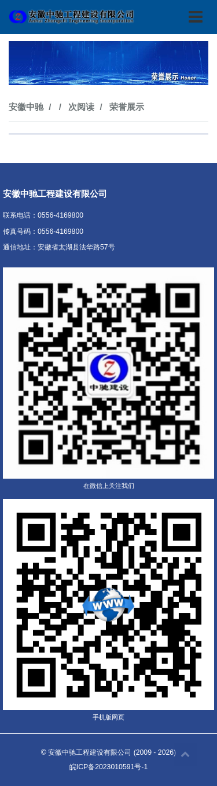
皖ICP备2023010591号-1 (108, 767)
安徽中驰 (26, 107)
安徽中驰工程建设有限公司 (89, 752)
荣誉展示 (126, 107)
